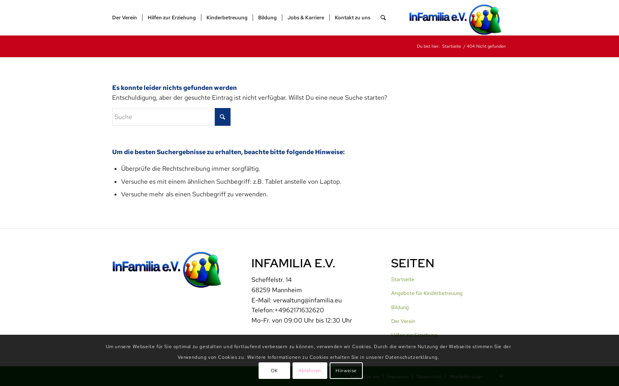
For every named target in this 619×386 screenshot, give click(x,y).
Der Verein (403, 321)
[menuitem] (124, 17)
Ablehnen (309, 370)
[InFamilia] (458, 17)
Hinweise (346, 370)
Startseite (402, 279)
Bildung (400, 307)
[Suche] (383, 17)
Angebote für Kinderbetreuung (427, 293)
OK (274, 370)
